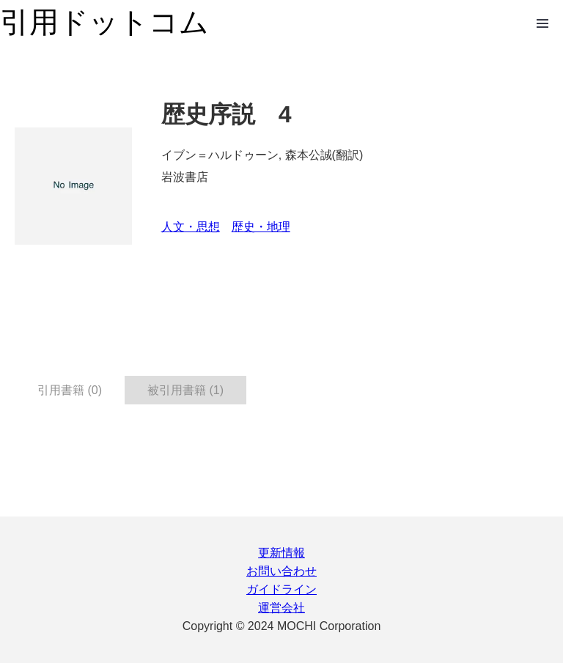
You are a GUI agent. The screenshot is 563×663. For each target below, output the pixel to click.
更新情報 (281, 553)
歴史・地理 (261, 227)
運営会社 (281, 607)
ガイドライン (281, 589)
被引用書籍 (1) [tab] (185, 390)
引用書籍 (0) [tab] (69, 390)
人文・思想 (190, 227)
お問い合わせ (281, 571)
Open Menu (542, 23)
